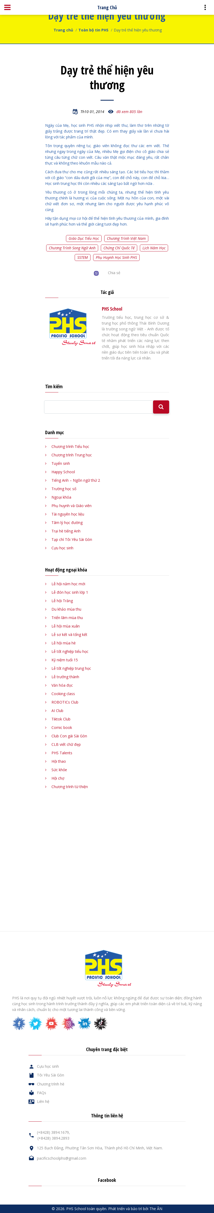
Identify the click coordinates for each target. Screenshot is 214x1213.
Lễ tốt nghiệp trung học (71, 668)
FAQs (41, 1092)
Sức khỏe (59, 769)
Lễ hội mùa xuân (65, 626)
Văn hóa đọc (62, 685)
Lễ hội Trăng (62, 600)
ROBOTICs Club (64, 702)
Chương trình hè (50, 1083)
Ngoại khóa (61, 497)
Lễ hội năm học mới (68, 583)
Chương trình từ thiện (69, 786)
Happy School (63, 471)
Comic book (61, 727)
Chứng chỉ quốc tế (119, 247)
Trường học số (63, 488)
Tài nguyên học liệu (67, 514)
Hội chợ (57, 778)
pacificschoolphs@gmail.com (61, 1158)
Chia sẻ (114, 272)
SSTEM (82, 257)
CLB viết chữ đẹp (66, 744)
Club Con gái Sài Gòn (69, 735)
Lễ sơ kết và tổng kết (69, 634)
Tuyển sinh (60, 463)
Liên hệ (43, 1101)
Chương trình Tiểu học (70, 446)
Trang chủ (63, 29)
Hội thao (58, 761)
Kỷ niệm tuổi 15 (64, 659)
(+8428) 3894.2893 (53, 1138)
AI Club (57, 710)
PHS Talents (61, 752)
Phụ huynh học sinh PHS (116, 257)
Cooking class (63, 693)
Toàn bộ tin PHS (93, 29)
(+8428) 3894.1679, (53, 1132)
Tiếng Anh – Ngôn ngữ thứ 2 (75, 480)
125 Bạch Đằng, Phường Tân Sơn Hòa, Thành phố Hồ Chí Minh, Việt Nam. (100, 1147)
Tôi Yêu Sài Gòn (50, 1075)
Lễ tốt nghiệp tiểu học (69, 651)
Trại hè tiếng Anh (65, 530)
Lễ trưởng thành (65, 676)
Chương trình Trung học (71, 454)
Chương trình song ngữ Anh (72, 247)
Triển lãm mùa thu (67, 617)
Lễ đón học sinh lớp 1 (69, 592)
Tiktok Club (60, 719)
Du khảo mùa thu (66, 609)
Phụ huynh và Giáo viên (71, 505)
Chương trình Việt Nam (126, 238)
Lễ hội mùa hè (63, 642)
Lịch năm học (153, 247)
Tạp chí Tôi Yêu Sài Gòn (71, 539)
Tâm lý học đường (67, 522)
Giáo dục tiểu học (84, 238)
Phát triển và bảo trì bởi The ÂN (135, 1208)
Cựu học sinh (62, 547)
